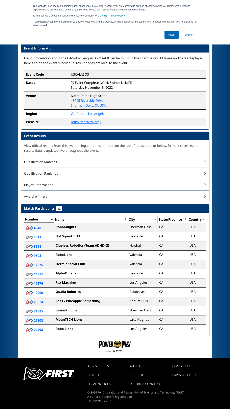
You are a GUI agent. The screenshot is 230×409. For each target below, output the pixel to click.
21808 (34, 320)
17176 (34, 283)
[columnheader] (39, 219)
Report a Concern (145, 384)
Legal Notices (99, 384)
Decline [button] (188, 34)
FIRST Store (139, 375)
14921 (34, 274)
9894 (33, 255)
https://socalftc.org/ (86, 122)
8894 (33, 246)
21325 (34, 311)
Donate (93, 375)
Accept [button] (171, 34)
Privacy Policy (113, 15)
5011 (33, 237)
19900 (34, 293)
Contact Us (181, 366)
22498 (34, 330)
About (135, 366)
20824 (34, 302)
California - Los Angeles (88, 113)
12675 (34, 265)
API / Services (98, 366)
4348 (33, 228)
